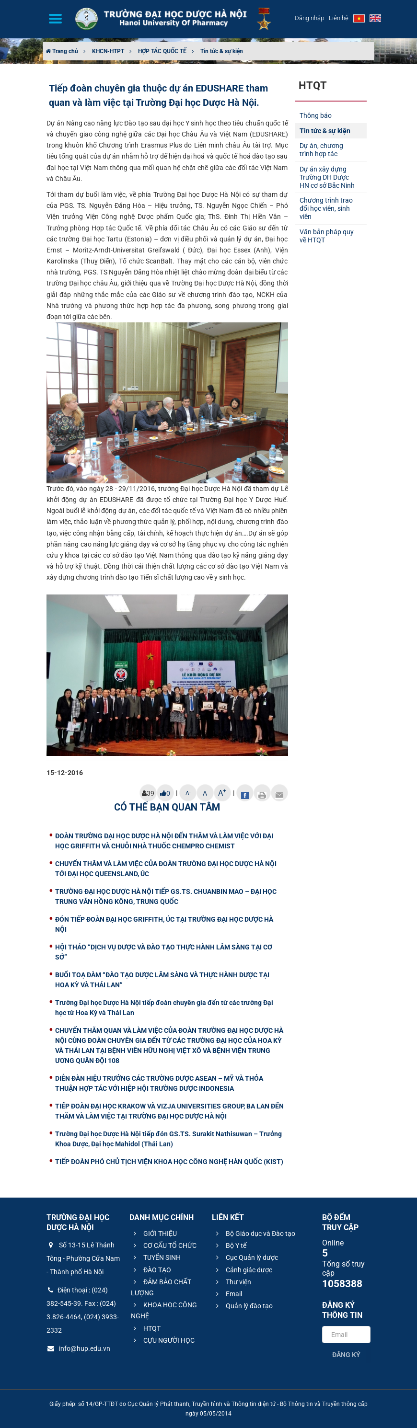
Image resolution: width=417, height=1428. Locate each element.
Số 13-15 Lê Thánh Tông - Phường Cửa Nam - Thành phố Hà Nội (83, 1258)
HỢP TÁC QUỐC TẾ (162, 51)
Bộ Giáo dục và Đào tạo (254, 1233)
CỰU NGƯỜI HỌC (163, 1340)
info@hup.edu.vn (78, 1348)
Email (227, 1294)
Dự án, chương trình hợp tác (321, 150)
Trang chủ (62, 51)
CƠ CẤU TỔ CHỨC (164, 1245)
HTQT (146, 1328)
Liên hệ (338, 18)
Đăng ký (346, 1355)
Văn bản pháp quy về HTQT (327, 236)
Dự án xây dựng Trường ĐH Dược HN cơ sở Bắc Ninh (327, 177)
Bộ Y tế (229, 1245)
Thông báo (316, 115)
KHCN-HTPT (108, 51)
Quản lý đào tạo (243, 1306)
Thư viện (232, 1282)
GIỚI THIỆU (154, 1233)
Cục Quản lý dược (245, 1257)
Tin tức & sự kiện (221, 51)
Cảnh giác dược (242, 1270)
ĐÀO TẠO (151, 1270)
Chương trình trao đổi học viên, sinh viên (326, 208)
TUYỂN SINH (156, 1257)
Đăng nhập (309, 18)
